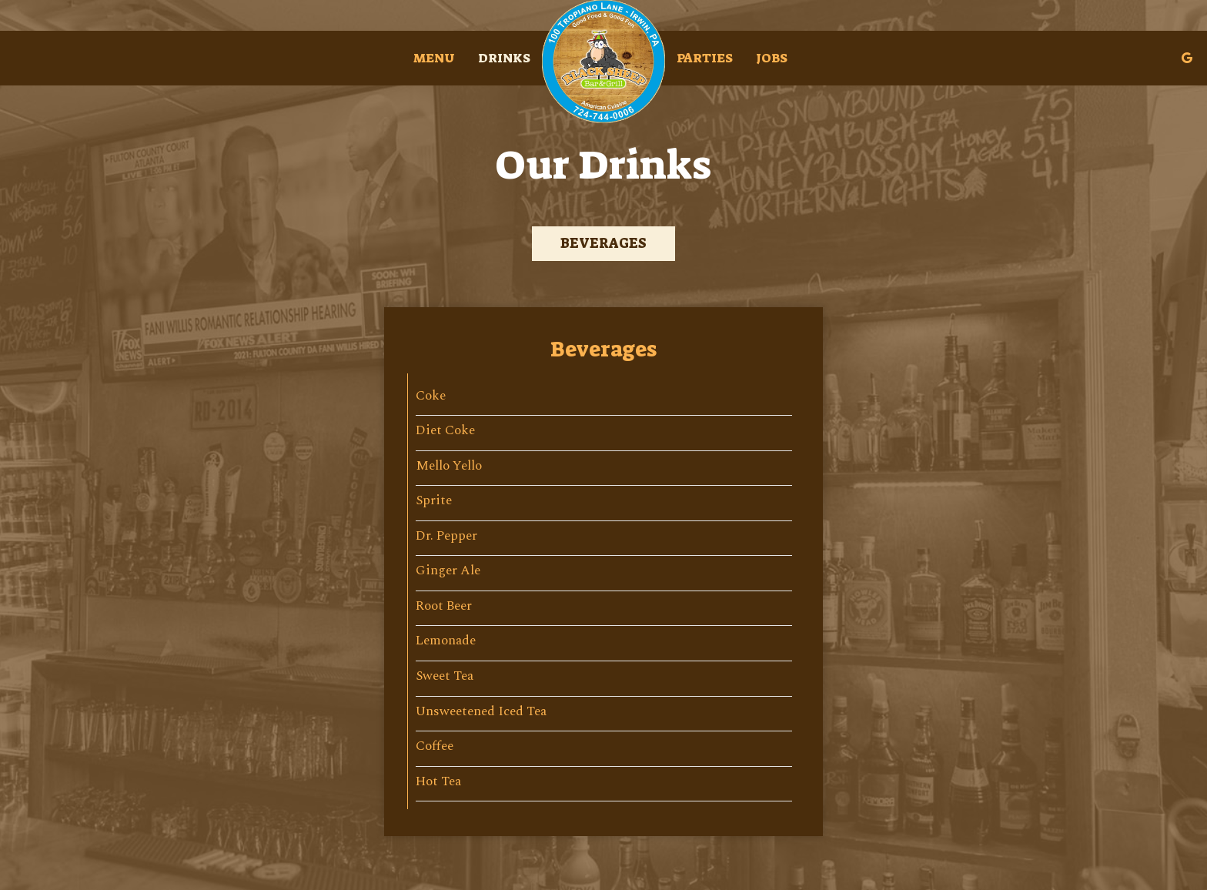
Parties (705, 57)
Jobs (771, 57)
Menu (434, 57)
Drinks (504, 57)
